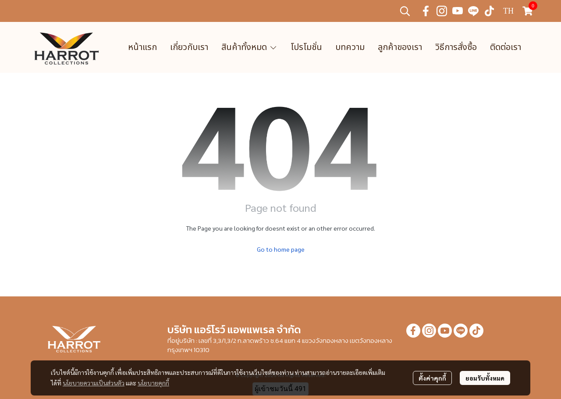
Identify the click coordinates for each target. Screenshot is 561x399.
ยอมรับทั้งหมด (484, 378)
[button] (405, 11)
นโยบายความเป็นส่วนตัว (93, 383)
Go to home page (281, 249)
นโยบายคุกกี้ (153, 383)
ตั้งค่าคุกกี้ (432, 378)
